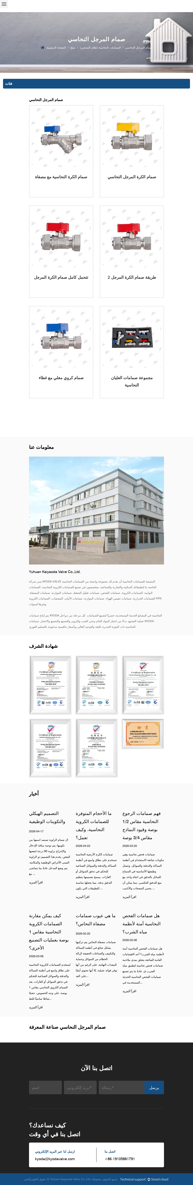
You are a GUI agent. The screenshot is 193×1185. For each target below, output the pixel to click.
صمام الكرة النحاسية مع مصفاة (61, 176)
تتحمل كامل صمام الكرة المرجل (61, 277)
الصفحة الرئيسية (56, 47)
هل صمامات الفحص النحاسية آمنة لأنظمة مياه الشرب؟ (141, 923)
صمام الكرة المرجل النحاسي (132, 176)
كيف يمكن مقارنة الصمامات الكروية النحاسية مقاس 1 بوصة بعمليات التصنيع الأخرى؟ (49, 932)
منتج (72, 47)
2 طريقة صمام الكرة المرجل (132, 277)
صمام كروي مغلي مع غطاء (61, 377)
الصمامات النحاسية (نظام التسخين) (100, 47)
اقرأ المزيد (36, 882)
